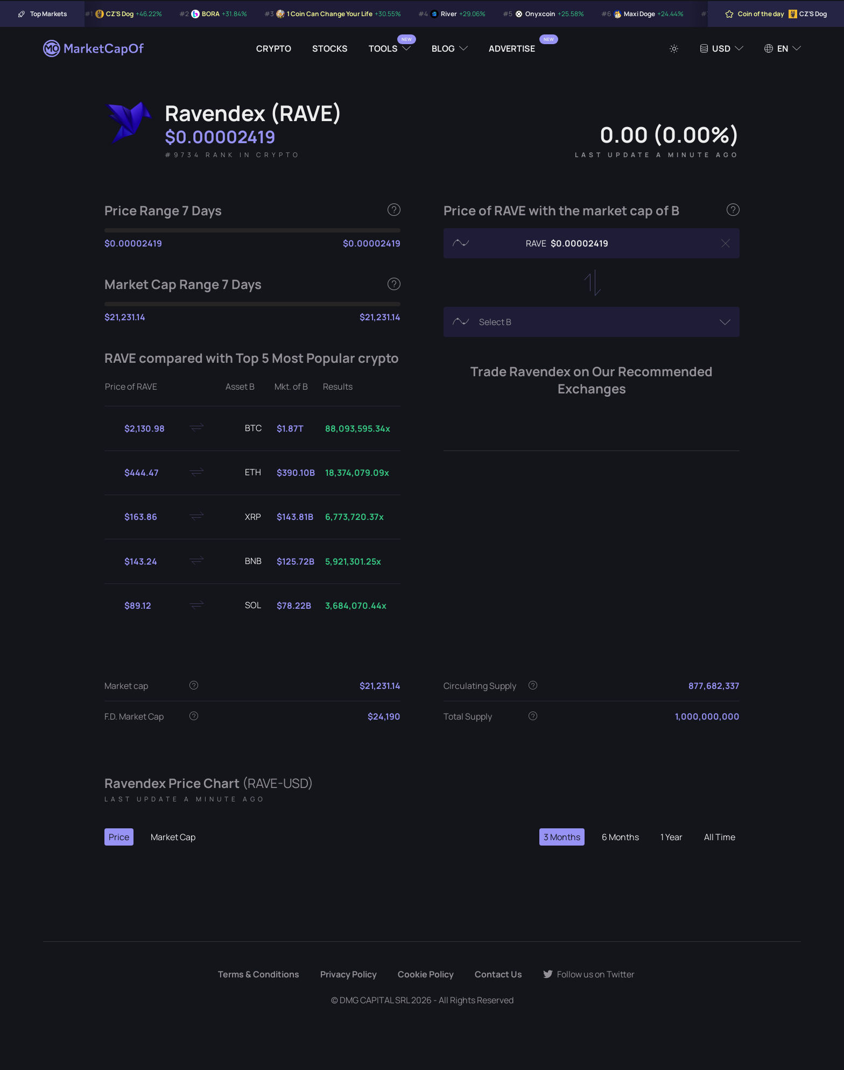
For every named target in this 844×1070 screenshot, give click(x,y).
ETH (244, 472)
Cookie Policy (426, 974)
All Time (719, 837)
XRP (244, 517)
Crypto (273, 48)
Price (119, 837)
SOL (244, 605)
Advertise (512, 48)
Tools (383, 48)
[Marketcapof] (94, 48)
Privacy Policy (348, 974)
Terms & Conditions (258, 974)
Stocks (330, 48)
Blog (443, 48)
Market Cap (173, 837)
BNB (245, 561)
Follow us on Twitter (589, 974)
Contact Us (498, 974)
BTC (245, 428)
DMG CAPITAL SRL (375, 1000)
